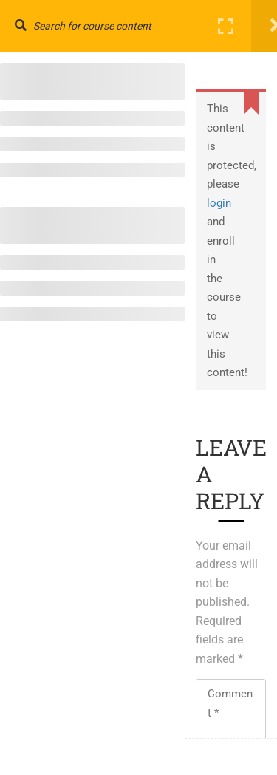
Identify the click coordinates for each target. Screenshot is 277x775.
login (219, 203)
